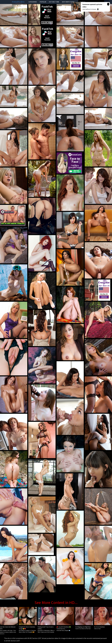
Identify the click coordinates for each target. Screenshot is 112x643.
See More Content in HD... (56, 602)
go (106, 2)
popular (43, 2)
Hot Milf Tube (54, 2)
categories (32, 2)
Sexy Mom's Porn (68, 2)
